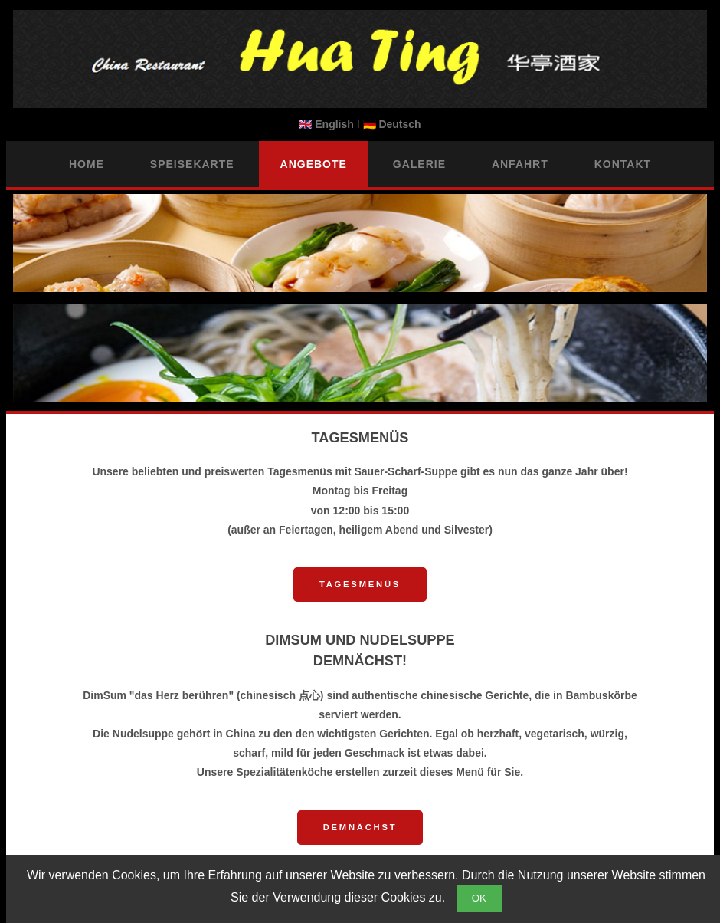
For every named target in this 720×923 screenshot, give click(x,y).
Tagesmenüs (360, 584)
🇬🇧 (327, 124)
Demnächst (360, 827)
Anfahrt (520, 164)
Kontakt (622, 164)
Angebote (313, 164)
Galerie (419, 164)
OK (479, 898)
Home (86, 164)
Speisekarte (192, 164)
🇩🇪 (392, 124)
